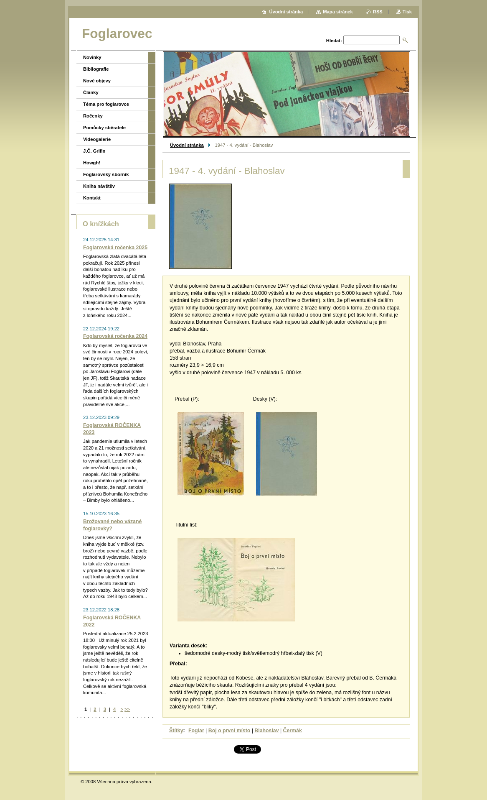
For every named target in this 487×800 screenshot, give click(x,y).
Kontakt (92, 197)
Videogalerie (97, 139)
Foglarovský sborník (106, 174)
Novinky (92, 57)
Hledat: (334, 40)
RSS (378, 11)
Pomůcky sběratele (104, 127)
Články (91, 92)
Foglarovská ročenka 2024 (115, 336)
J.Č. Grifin (94, 150)
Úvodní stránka (187, 145)
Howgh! (91, 162)
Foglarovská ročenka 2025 (115, 247)
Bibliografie (96, 69)
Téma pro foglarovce (106, 104)
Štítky (176, 731)
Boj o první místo (229, 731)
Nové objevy (97, 80)
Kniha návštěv (99, 186)
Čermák (292, 731)
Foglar (196, 731)
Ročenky (93, 115)
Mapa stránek (338, 11)
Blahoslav (266, 731)
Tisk (407, 11)
